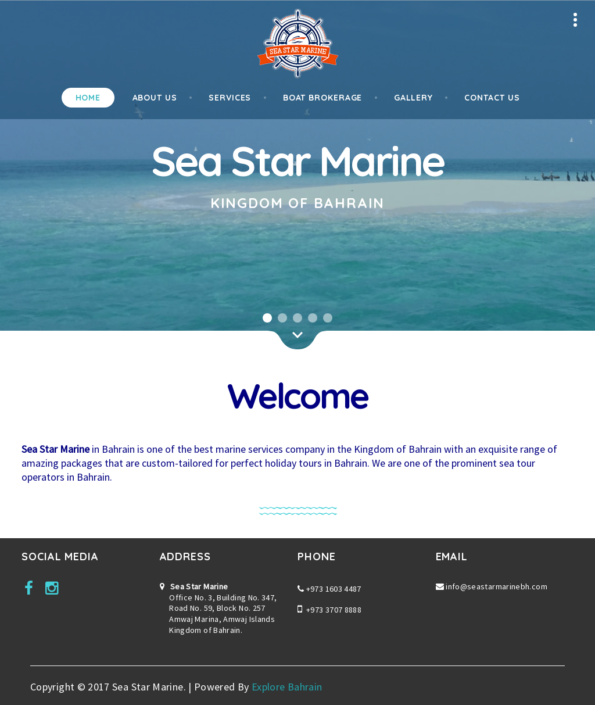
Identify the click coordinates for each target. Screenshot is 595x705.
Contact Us (491, 97)
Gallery (413, 97)
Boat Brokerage (323, 97)
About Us (154, 97)
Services (230, 97)
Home (88, 97)
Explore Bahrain (287, 686)
